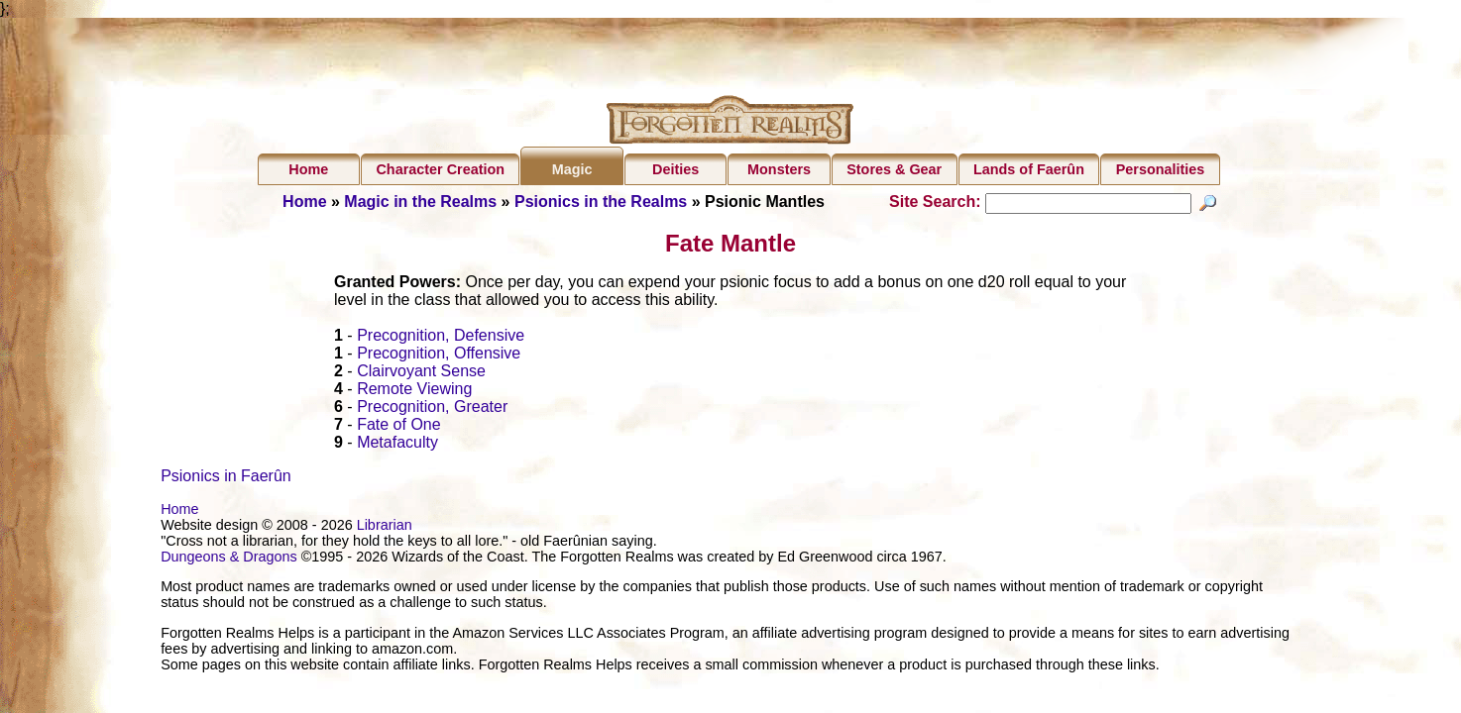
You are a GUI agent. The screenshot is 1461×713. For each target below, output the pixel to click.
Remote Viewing (414, 391)
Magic (572, 169)
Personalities (1160, 169)
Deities (675, 169)
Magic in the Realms (420, 201)
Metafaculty (397, 445)
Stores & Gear (894, 169)
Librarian (384, 528)
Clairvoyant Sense (421, 373)
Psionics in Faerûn (226, 478)
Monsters (779, 169)
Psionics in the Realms (600, 201)
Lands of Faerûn (1028, 169)
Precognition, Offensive (438, 356)
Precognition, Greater (432, 409)
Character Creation (440, 169)
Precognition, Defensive (440, 338)
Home (308, 169)
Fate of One (399, 427)
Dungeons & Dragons (229, 559)
